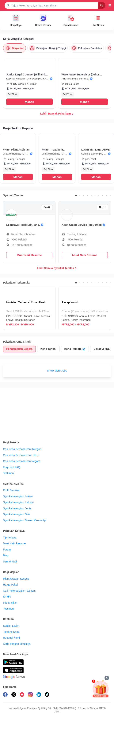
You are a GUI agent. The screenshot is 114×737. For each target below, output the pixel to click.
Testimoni (8, 473)
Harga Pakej (10, 584)
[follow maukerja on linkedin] (38, 695)
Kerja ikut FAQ (11, 467)
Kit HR (7, 596)
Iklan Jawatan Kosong (16, 578)
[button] (109, 5)
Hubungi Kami (11, 637)
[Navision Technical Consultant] (29, 308)
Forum (7, 549)
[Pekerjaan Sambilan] (86, 48)
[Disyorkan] (14, 48)
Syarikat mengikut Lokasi (18, 496)
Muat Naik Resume (14, 543)
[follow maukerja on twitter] (13, 695)
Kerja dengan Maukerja (17, 643)
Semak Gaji (10, 561)
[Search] (101, 5)
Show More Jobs (57, 370)
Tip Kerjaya (9, 537)
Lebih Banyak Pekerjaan (57, 113)
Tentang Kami (11, 631)
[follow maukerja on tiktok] (47, 695)
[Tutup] (106, 678)
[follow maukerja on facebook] (5, 695)
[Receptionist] (85, 308)
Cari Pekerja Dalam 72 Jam (19, 590)
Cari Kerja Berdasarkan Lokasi (21, 455)
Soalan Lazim (11, 625)
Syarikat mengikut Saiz (16, 514)
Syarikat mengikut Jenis (17, 508)
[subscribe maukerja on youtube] (22, 695)
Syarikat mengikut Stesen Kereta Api (24, 520)
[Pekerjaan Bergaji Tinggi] (47, 48)
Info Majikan (10, 602)
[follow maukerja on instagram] (30, 695)
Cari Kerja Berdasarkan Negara (21, 461)
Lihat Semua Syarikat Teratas (57, 268)
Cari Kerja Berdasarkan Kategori (22, 449)
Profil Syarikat (11, 490)
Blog (5, 555)
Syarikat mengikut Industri (18, 502)
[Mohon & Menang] (100, 688)
